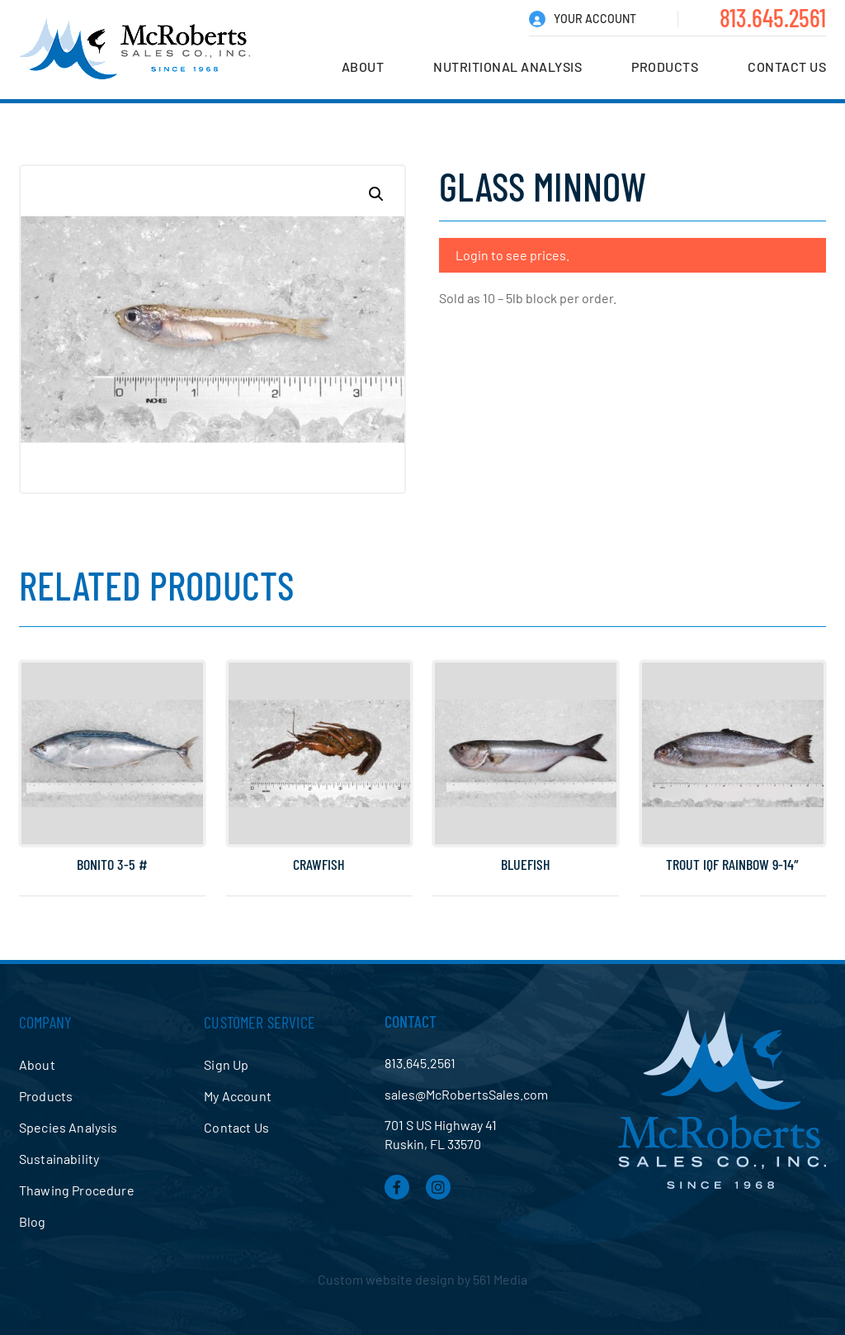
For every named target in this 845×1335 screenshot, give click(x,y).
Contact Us (787, 66)
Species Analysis (68, 1127)
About (363, 66)
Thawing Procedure (77, 1190)
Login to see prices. (512, 255)
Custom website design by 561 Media (422, 1279)
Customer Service (259, 1022)
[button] (376, 194)
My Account (237, 1096)
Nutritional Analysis (507, 66)
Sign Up (226, 1064)
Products (664, 66)
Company (45, 1022)
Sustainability (59, 1158)
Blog (32, 1221)
